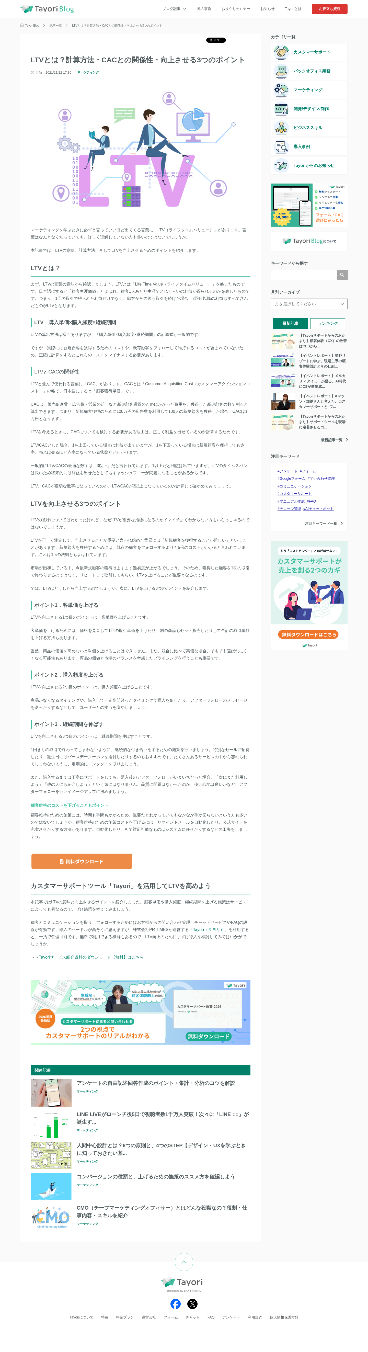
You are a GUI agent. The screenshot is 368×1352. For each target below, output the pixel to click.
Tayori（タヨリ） (208, 929)
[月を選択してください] (309, 304)
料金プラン (125, 1317)
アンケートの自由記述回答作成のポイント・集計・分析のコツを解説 (156, 1083)
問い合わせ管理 (322, 478)
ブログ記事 (171, 9)
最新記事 (290, 323)
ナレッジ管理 (290, 509)
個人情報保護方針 (284, 1317)
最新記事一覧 (331, 440)
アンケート (288, 471)
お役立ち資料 (329, 9)
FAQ (312, 501)
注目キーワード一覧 (321, 523)
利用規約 (255, 1317)
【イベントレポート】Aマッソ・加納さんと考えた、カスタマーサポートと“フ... (322, 401)
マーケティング (88, 72)
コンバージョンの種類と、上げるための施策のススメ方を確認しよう (156, 1176)
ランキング (328, 323)
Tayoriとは (293, 9)
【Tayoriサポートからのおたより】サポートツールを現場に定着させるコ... (322, 421)
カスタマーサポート (296, 494)
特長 (104, 1317)
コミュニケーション (296, 486)
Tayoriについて (81, 1317)
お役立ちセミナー (236, 9)
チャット (193, 1317)
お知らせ (267, 9)
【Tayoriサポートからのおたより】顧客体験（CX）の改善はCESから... (323, 340)
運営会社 (149, 1317)
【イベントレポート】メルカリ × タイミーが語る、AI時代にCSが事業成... (322, 381)
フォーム (309, 471)
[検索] (304, 275)
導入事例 (204, 9)
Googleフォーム (292, 478)
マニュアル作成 (292, 501)
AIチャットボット (319, 509)
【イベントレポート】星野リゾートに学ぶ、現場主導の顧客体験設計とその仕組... (322, 361)
